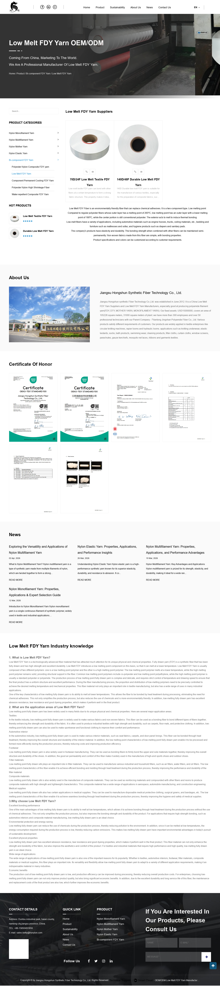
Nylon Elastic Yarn (18, 153)
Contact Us (164, 7)
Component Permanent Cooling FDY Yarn (33, 180)
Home (86, 7)
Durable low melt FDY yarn (38, 231)
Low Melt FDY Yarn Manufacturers (142, 306)
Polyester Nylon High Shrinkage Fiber (31, 187)
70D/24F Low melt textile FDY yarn (90, 181)
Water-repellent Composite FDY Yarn (30, 194)
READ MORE (16, 580)
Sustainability (117, 7)
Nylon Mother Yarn (18, 146)
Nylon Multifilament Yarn (21, 140)
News (149, 7)
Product (100, 7)
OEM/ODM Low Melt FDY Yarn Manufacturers (177, 981)
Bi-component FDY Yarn (38, 73)
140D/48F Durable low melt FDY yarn (138, 181)
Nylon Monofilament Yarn (21, 133)
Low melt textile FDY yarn (37, 216)
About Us (135, 7)
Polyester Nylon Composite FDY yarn (30, 167)
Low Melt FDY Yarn (21, 174)
